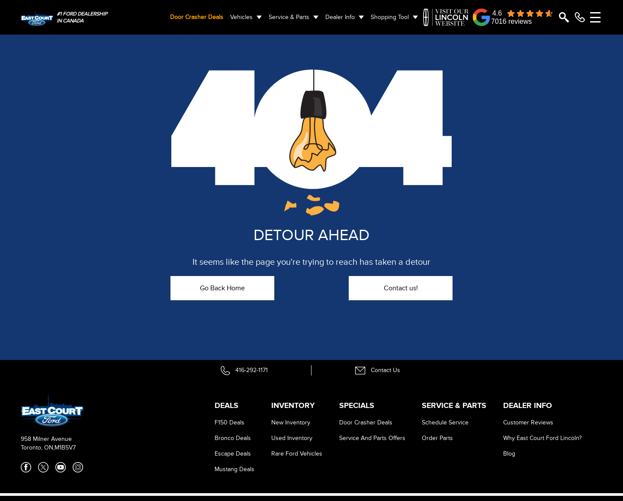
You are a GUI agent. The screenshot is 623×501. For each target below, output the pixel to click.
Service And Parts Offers (372, 438)
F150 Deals (229, 422)
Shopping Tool (390, 17)
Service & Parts (289, 17)
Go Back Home (222, 288)
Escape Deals (233, 453)
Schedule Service (445, 422)
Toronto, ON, (38, 447)
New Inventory (290, 422)
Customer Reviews (528, 422)
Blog (509, 453)
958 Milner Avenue (46, 439)
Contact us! (401, 288)
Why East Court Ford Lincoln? (542, 438)
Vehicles (241, 17)
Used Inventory (291, 438)
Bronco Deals (233, 438)
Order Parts (437, 438)
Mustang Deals (234, 469)
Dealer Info (340, 17)
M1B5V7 (65, 447)
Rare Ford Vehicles (296, 453)
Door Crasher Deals (196, 17)
